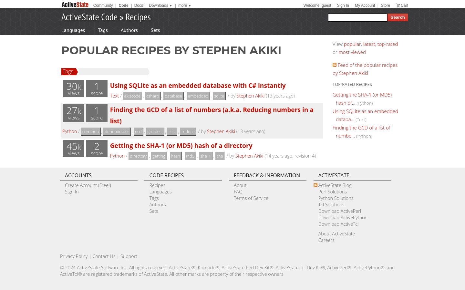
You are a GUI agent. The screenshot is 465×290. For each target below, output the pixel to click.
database (173, 96)
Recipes (138, 16)
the (220, 156)
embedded (198, 96)
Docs (138, 5)
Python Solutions (336, 198)
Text (114, 96)
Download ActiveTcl (338, 224)
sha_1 (205, 156)
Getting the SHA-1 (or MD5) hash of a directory (181, 145)
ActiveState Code (89, 16)
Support (128, 256)
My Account (365, 5)
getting (158, 156)
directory (138, 156)
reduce (188, 131)
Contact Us (104, 256)
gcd (138, 131)
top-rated (387, 44)
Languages (73, 30)
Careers (326, 240)
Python (69, 131)
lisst (172, 131)
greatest (155, 131)
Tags (103, 30)
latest (369, 44)
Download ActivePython (342, 217)
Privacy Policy (74, 256)
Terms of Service (251, 198)
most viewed (352, 52)
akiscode (132, 96)
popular (352, 44)
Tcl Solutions (331, 205)
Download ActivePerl (339, 211)
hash (175, 156)
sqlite (219, 96)
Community (103, 5)
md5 (190, 156)
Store (385, 5)
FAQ (238, 192)
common (90, 131)
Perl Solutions (332, 192)
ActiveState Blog (335, 185)
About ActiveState (336, 234)
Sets (155, 30)
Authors (129, 30)
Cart (404, 5)
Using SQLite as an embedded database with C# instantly (198, 85)
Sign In (343, 5)
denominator (117, 131)
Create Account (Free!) (88, 185)
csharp (152, 96)
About (240, 185)
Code (124, 5)
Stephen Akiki (251, 96)
